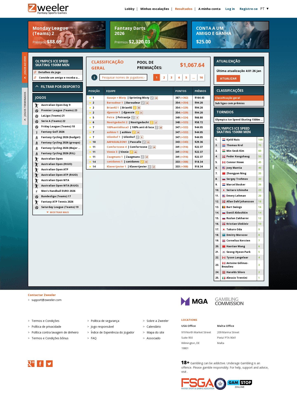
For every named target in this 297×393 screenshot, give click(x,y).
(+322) (184, 127)
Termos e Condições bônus (50, 338)
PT (264, 8)
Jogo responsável (102, 326)
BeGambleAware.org (202, 372)
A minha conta (209, 9)
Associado (153, 338)
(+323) (184, 122)
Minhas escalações (154, 9)
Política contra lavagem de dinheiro (55, 332)
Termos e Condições (45, 321)
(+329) (184, 107)
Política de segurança (105, 321)
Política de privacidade (46, 326)
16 (201, 77)
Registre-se (249, 9)
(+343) (184, 142)
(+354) (184, 102)
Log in (230, 9)
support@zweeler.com (46, 300)
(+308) (184, 162)
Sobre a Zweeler (158, 321)
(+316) (184, 147)
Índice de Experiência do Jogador (112, 332)
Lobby (129, 9)
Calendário (154, 326)
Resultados (183, 9)
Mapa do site (155, 332)
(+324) (184, 117)
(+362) (184, 97)
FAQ (94, 338)
